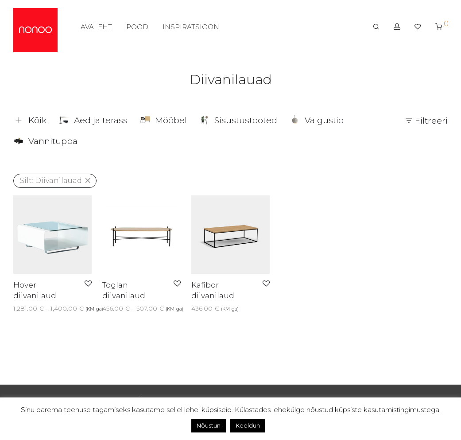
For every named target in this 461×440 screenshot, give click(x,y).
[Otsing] (376, 29)
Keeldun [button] (248, 425)
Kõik (29, 120)
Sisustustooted (238, 120)
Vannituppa (45, 141)
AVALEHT (96, 30)
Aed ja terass (93, 120)
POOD (137, 30)
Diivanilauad (51, 180)
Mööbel (163, 120)
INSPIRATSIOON (191, 30)
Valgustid (317, 120)
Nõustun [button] (209, 425)
